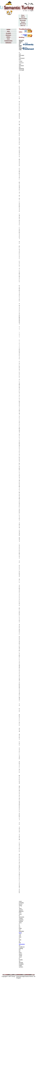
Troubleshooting (8, 40)
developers (8, 35)
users (8, 31)
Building (25, 34)
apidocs (8, 36)
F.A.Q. (8, 38)
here (20, 1036)
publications (8, 42)
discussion (22, 1047)
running (8, 29)
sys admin (8, 33)
